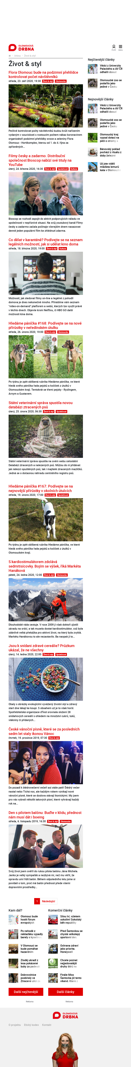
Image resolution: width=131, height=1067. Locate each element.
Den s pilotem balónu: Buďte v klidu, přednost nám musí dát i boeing (45, 814)
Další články (65, 992)
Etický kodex (31, 1025)
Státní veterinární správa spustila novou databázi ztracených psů (41, 404)
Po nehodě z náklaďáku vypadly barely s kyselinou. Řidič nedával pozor (32, 937)
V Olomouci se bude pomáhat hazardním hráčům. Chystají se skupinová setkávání (30, 953)
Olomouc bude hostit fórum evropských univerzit (29, 921)
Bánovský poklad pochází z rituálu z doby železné (110, 152)
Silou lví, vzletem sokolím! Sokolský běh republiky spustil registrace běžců (70, 923)
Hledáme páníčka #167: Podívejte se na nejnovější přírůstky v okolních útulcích (41, 488)
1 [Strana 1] (37, 901)
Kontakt (46, 1025)
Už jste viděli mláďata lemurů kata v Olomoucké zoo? (110, 168)
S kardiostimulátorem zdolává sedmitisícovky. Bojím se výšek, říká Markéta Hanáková (45, 566)
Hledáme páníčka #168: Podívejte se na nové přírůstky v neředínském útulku (45, 325)
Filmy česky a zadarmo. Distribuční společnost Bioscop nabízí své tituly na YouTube (40, 160)
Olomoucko (61, 81)
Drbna (17, 55)
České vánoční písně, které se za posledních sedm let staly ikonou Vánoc (44, 731)
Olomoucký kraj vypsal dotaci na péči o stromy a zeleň (109, 139)
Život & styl (48, 81)
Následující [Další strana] (48, 901)
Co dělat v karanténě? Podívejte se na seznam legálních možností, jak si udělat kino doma (46, 241)
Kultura (74, 169)
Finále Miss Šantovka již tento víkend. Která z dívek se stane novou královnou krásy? (70, 982)
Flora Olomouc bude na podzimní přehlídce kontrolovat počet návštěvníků (43, 74)
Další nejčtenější (26, 992)
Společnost (63, 169)
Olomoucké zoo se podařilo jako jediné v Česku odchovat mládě (111, 85)
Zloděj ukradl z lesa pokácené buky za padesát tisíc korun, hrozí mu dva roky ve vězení (30, 968)
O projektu (15, 1025)
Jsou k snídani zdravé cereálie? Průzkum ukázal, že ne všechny (42, 647)
